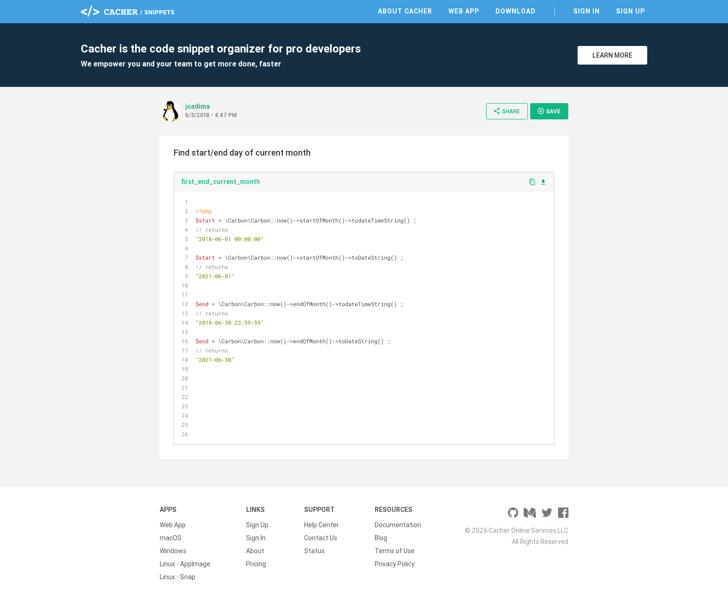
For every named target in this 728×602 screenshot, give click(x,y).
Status (314, 551)
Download (515, 11)
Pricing (256, 564)
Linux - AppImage (185, 564)
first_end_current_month (220, 181)
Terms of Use (395, 551)
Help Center (321, 525)
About (255, 551)
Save (548, 111)
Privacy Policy (395, 564)
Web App (463, 11)
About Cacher (405, 11)
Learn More (612, 55)
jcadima (197, 106)
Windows (173, 551)
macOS (171, 538)
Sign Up (630, 11)
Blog (381, 538)
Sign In (586, 11)
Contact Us (320, 538)
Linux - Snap (177, 577)
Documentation (398, 525)
